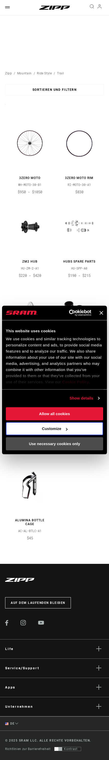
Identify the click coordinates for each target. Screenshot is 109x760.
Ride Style (44, 73)
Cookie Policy (75, 382)
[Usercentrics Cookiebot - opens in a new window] (69, 312)
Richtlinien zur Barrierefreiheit (27, 749)
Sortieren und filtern (54, 90)
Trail (60, 73)
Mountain (24, 73)
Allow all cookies (54, 414)
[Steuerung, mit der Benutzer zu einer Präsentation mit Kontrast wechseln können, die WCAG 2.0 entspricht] (67, 749)
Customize (55, 428)
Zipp (8, 73)
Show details (81, 398)
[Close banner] (101, 313)
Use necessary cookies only (54, 444)
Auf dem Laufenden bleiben (38, 603)
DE (9, 724)
